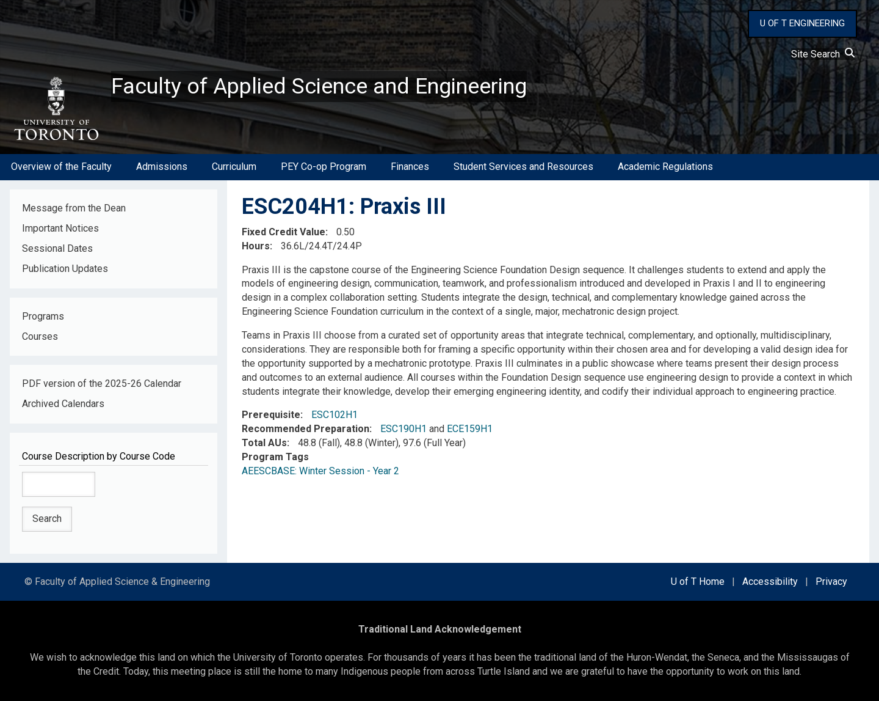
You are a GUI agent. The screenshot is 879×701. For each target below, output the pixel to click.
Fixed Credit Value (283, 232)
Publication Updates (65, 268)
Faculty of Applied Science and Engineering (319, 86)
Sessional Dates (57, 248)
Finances (410, 167)
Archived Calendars (63, 404)
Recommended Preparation (305, 429)
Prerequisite (271, 415)
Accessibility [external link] (770, 581)
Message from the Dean (74, 208)
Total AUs (264, 443)
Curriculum (234, 167)
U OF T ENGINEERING (802, 23)
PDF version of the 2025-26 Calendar (101, 384)
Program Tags (275, 457)
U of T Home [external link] (698, 581)
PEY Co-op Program (323, 167)
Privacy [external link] (831, 581)
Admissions (161, 167)
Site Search (823, 54)
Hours (256, 246)
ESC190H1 (403, 429)
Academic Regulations (665, 167)
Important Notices (60, 228)
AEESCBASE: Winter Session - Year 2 (320, 471)
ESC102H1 (334, 415)
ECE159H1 (470, 429)
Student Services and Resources (523, 167)
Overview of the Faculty (61, 167)
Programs (43, 316)
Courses (40, 336)
